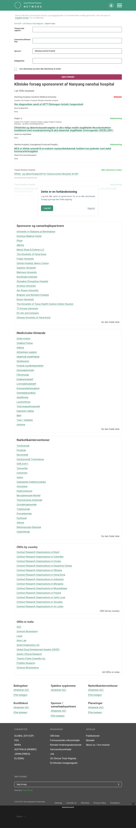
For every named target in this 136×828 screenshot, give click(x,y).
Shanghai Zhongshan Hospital (32, 281)
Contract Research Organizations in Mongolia (40, 583)
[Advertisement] (68, 815)
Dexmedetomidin (25, 370)
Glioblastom (23, 361)
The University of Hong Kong (31, 254)
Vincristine (22, 486)
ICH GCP (17, 24)
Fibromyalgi (23, 374)
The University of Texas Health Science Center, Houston (45, 304)
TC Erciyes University (27, 308)
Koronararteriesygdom (28, 388)
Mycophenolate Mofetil (28, 495)
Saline (20, 477)
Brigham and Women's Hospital (33, 295)
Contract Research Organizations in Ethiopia (39, 570)
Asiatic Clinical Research (29, 654)
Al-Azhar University (26, 286)
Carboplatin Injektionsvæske (31, 482)
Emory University (25, 299)
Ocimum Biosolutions (28, 667)
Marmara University (27, 272)
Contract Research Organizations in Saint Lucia (41, 597)
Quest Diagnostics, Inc (28, 645)
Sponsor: (17, 51)
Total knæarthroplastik (28, 406)
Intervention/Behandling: (22, 41)
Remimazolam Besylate (29, 527)
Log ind (47, 208)
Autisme (21, 424)
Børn (19, 415)
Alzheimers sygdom (27, 352)
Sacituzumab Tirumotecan (30, 459)
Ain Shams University (28, 290)
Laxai (19, 636)
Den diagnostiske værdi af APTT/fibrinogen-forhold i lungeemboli (48, 104)
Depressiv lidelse (25, 411)
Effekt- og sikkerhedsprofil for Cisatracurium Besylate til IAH (46, 174)
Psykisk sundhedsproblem (30, 365)
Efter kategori (20, 695)
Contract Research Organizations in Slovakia (39, 602)
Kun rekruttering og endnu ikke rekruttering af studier (37, 69)
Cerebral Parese (25, 343)
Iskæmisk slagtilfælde (28, 356)
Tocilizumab (23, 445)
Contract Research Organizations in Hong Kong (41, 574)
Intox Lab (21, 640)
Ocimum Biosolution (27, 631)
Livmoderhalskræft (26, 383)
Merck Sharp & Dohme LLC (30, 249)
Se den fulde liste (110, 322)
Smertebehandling (26, 393)
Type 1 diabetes (25, 420)
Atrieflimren (22, 397)
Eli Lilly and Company (28, 313)
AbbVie (20, 245)
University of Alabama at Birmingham (36, 231)
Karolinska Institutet (27, 276)
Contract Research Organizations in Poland (39, 593)
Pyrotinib (21, 450)
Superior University (26, 267)
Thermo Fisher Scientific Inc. (31, 658)
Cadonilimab (23, 531)
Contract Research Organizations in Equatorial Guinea (44, 565)
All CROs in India (111, 672)
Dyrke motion (23, 338)
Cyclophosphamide (26, 504)
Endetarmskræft (25, 379)
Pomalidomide (24, 513)
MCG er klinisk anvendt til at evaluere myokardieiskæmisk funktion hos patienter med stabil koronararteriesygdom (62, 150)
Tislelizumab (23, 509)
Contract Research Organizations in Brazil (38, 552)
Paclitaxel (22, 518)
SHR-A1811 (22, 463)
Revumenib (22, 454)
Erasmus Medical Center (29, 236)
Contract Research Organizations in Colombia (40, 556)
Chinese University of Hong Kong (33, 317)
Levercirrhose (23, 402)
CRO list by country (110, 611)
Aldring (20, 347)
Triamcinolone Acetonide (29, 500)
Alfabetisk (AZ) (21, 690)
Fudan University (25, 258)
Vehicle (20, 522)
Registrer (91, 208)
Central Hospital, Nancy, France (33, 263)
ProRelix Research (26, 663)
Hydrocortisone (24, 491)
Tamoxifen (22, 468)
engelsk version (22, 18)
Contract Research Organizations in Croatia (39, 561)
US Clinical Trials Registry (33, 24)
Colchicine (22, 473)
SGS (19, 627)
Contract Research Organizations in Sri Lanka (40, 606)
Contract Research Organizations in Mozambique (42, 588)
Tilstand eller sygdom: (19, 29)
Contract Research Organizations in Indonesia (40, 579)
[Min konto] (111, 5)
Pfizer (19, 240)
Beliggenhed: (19, 61)
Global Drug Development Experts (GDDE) (38, 649)
